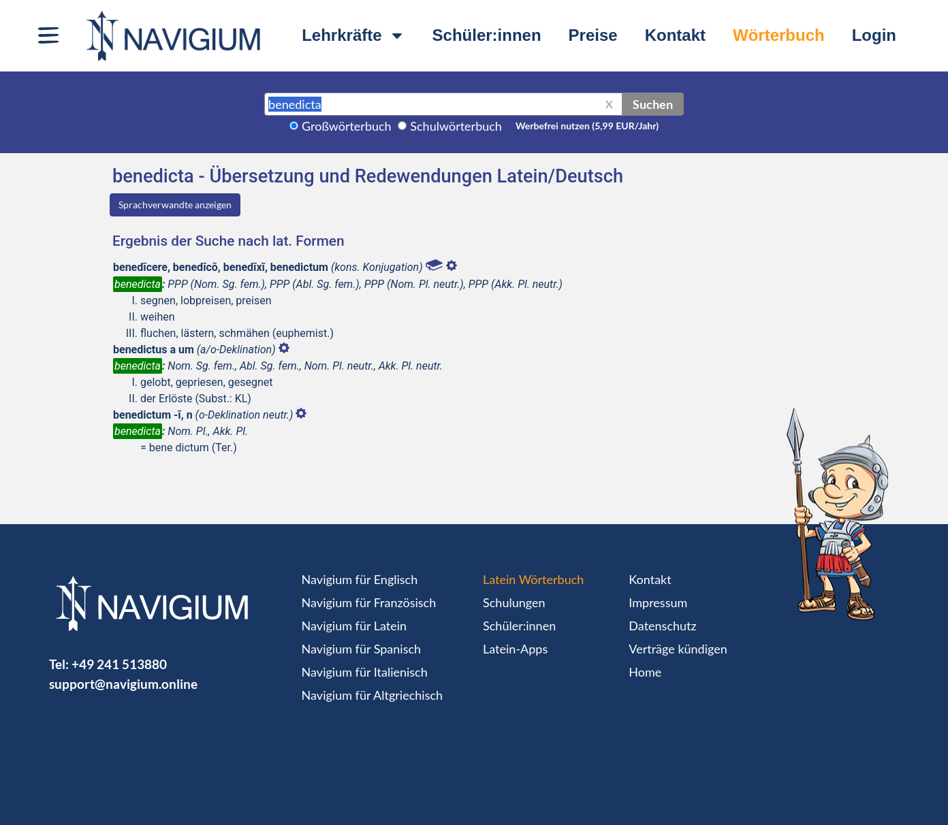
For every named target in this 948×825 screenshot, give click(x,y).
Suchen (653, 104)
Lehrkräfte (353, 35)
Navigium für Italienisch (365, 671)
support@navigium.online (123, 684)
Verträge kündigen (678, 648)
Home (645, 671)
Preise (593, 35)
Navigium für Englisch (360, 579)
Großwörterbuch (347, 126)
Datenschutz (662, 625)
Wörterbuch (779, 35)
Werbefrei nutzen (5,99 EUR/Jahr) (587, 125)
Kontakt (675, 35)
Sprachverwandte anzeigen (175, 204)
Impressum (658, 602)
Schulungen (514, 602)
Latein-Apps (515, 648)
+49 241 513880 (119, 664)
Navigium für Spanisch (362, 648)
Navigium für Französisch (369, 602)
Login (874, 35)
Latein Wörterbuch (533, 579)
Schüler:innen (486, 35)
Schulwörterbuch (456, 126)
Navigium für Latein (354, 625)
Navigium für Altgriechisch (372, 695)
